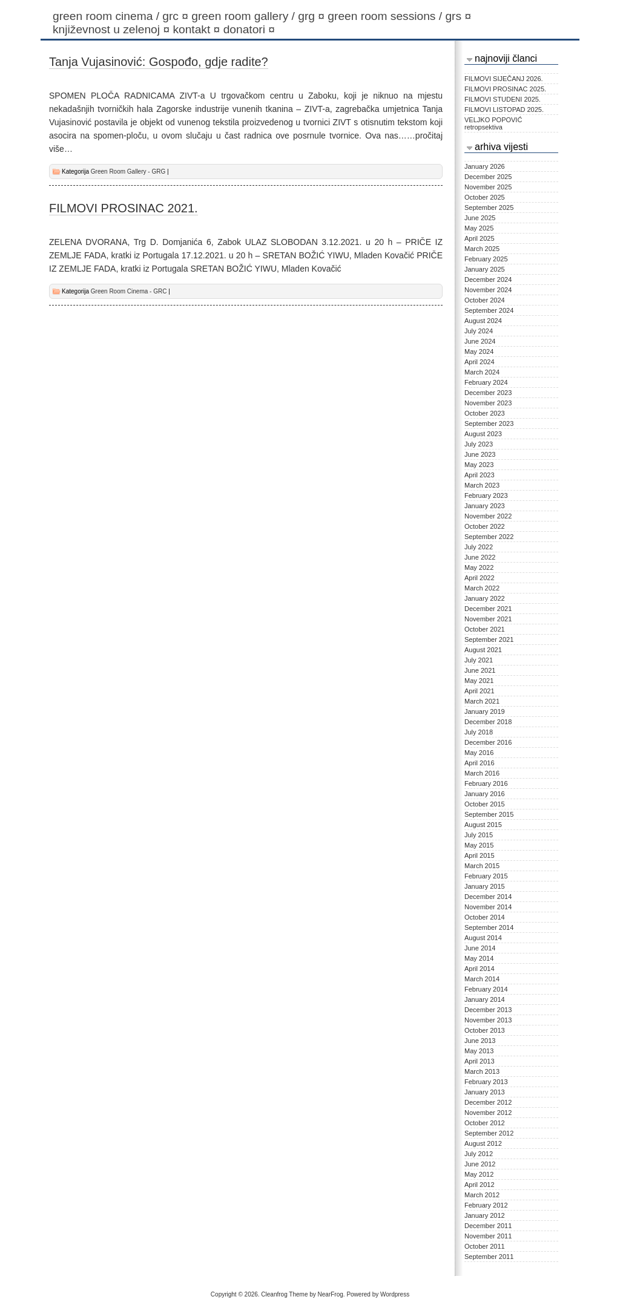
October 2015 (484, 804)
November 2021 (488, 619)
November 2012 (488, 1112)
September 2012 (488, 1133)
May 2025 (478, 228)
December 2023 (488, 392)
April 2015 (479, 855)
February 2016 (486, 783)
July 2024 (478, 331)
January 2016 (484, 793)
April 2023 (479, 475)
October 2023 (484, 413)
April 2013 (479, 1061)
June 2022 (479, 557)
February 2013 (486, 1081)
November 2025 (488, 187)
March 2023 (482, 485)
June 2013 (479, 1040)
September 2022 (488, 536)
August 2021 (483, 649)
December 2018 (488, 721)
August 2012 (483, 1143)
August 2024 (483, 320)
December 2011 (488, 1225)
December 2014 (488, 896)
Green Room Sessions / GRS (401, 16)
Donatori (251, 29)
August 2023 (483, 433)
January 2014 (484, 999)
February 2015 (486, 876)
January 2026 (484, 166)
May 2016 (478, 752)
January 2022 (484, 598)
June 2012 (479, 1164)
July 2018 (478, 732)
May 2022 (478, 567)
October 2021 (484, 629)
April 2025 (479, 238)
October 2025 (484, 197)
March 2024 (482, 372)
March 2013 (482, 1071)
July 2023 (478, 444)
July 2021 (478, 660)
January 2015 (484, 886)
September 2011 (488, 1256)
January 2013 (484, 1092)
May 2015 (478, 845)
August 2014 (483, 937)
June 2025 (479, 217)
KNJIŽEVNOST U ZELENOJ (113, 29)
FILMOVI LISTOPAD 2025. (504, 109)
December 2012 (488, 1102)
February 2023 (486, 495)
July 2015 (478, 835)
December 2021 (488, 608)
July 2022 (478, 547)
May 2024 (478, 351)
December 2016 (488, 742)
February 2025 (486, 259)
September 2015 (488, 814)
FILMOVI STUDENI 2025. (502, 99)
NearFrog (330, 1294)
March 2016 (482, 773)
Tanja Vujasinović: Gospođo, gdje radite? (158, 61)
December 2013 (488, 1009)
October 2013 (484, 1030)
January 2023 (484, 505)
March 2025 (482, 248)
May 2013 (478, 1050)
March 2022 (482, 588)
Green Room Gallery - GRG (128, 171)
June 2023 (479, 454)
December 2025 (488, 176)
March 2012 (482, 1194)
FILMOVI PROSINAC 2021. (123, 208)
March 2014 (482, 978)
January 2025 (484, 269)
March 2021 (482, 701)
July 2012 (478, 1153)
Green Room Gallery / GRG (259, 16)
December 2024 (488, 279)
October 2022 (484, 526)
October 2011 (484, 1246)
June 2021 (479, 670)
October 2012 (484, 1122)
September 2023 (488, 423)
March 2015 (482, 865)
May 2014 (478, 958)
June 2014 (479, 948)
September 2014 (488, 927)
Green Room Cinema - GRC (129, 291)
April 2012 (479, 1184)
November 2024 (488, 289)
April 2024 (479, 361)
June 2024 (479, 341)
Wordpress (394, 1294)
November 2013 (488, 1020)
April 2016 (479, 763)
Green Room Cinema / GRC (122, 16)
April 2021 (479, 691)
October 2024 (484, 300)
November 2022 (488, 516)
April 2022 (479, 577)
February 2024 (486, 382)
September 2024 (488, 310)
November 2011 (488, 1236)
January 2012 (484, 1215)
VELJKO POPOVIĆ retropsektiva (493, 123)
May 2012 (478, 1174)
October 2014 (484, 917)
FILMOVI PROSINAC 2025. (505, 89)
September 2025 (488, 207)
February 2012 (486, 1205)
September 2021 (488, 639)
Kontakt (198, 29)
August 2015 (483, 824)
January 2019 (484, 711)
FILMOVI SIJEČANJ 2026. (503, 78)
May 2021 (478, 680)
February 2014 (486, 989)
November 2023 (488, 403)
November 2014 (488, 907)
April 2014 (479, 968)
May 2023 (478, 464)
